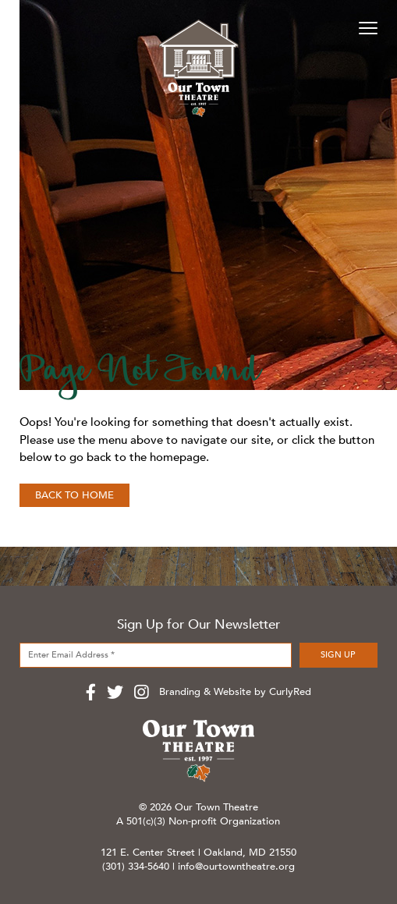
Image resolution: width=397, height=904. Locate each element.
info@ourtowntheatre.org (236, 867)
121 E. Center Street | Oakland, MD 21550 (198, 853)
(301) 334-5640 (135, 867)
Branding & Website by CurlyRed (235, 692)
